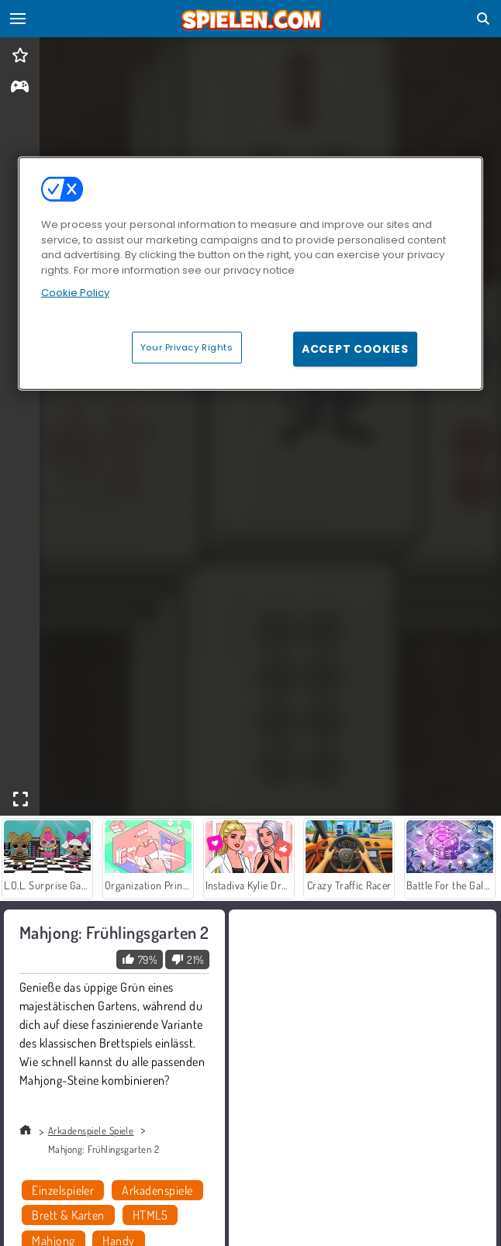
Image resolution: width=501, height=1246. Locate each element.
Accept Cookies (355, 348)
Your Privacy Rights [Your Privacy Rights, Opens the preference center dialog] (186, 346)
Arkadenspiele (157, 1190)
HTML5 (150, 1215)
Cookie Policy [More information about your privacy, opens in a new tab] (75, 292)
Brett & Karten (68, 1215)
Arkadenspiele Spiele (91, 1130)
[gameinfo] (19, 88)
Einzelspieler (63, 1190)
